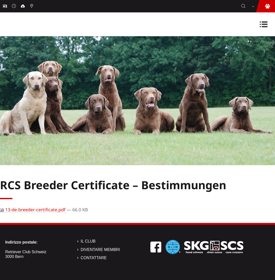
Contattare (94, 258)
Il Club (88, 241)
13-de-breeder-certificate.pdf (33, 210)
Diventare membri (100, 250)
